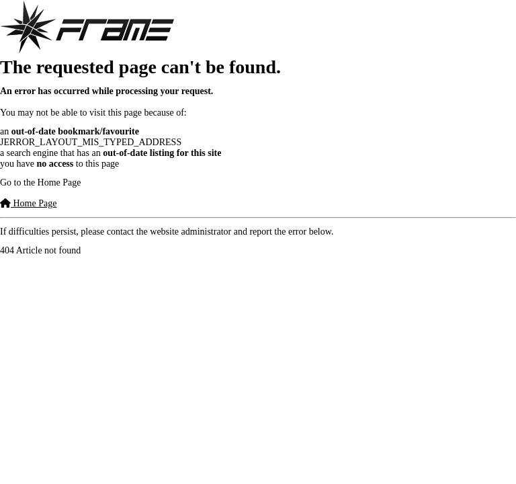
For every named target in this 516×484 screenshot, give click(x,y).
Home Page (28, 203)
